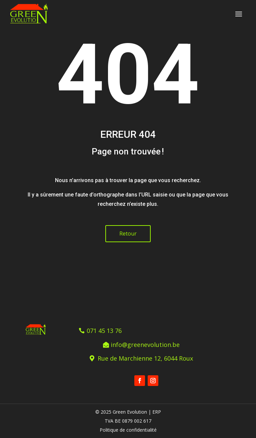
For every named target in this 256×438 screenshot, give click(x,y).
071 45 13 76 (104, 331)
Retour (128, 233)
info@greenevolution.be (145, 345)
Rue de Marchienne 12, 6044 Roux (145, 358)
